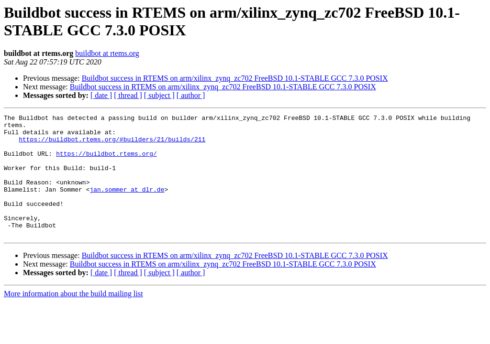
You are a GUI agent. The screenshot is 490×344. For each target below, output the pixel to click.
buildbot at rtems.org (107, 53)
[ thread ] (128, 95)
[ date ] (101, 95)
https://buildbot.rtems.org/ (106, 162)
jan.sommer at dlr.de (126, 205)
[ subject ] (159, 95)
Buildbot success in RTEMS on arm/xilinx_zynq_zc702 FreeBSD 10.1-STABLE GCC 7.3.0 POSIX (235, 78)
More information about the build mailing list (73, 318)
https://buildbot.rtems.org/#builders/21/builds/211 (112, 144)
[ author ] (191, 95)
